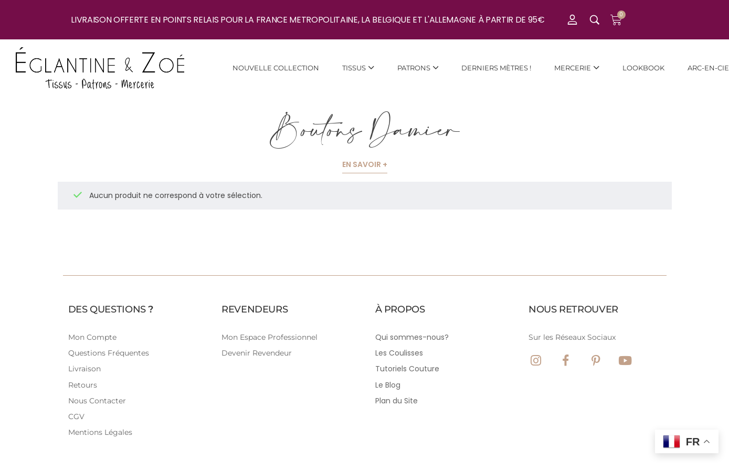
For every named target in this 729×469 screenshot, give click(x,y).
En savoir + (364, 164)
